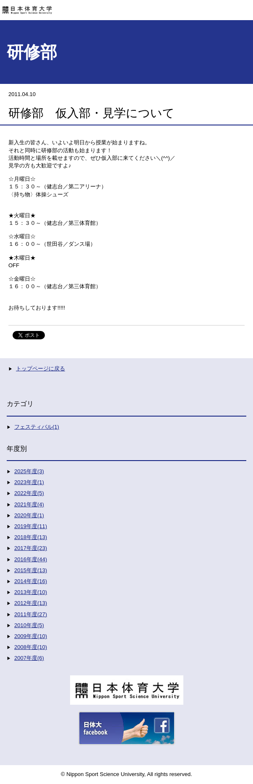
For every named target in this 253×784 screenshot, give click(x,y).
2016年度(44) (30, 559)
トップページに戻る (40, 368)
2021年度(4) (29, 504)
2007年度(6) (29, 658)
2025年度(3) (29, 471)
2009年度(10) (30, 636)
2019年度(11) (30, 526)
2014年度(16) (30, 581)
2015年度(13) (30, 570)
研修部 (32, 52)
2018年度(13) (30, 537)
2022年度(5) (29, 493)
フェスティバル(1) (36, 427)
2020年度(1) (29, 515)
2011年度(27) (30, 614)
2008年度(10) (30, 647)
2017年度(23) (30, 548)
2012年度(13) (30, 603)
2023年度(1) (29, 482)
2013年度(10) (30, 592)
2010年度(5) (29, 625)
